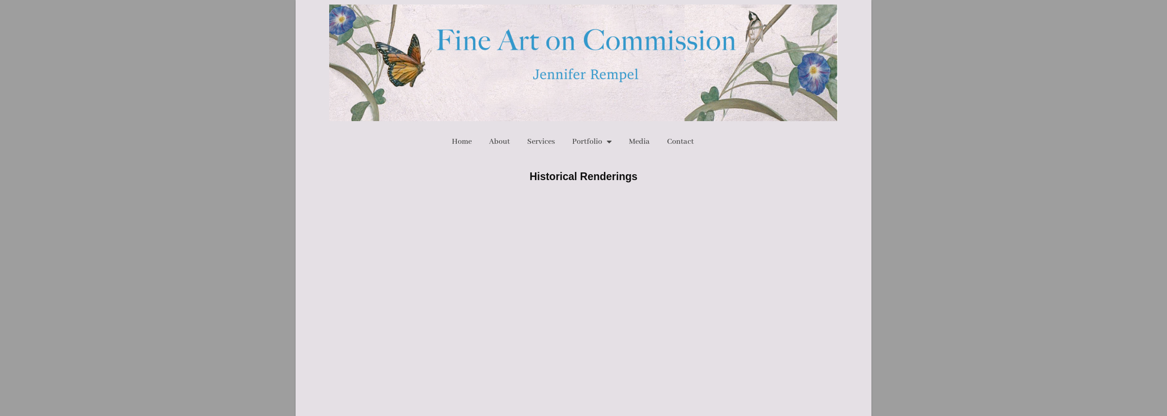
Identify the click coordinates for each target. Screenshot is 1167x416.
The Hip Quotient (614, 245)
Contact (680, 142)
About (499, 142)
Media (639, 142)
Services (541, 142)
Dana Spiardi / (578, 245)
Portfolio (592, 141)
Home (462, 142)
